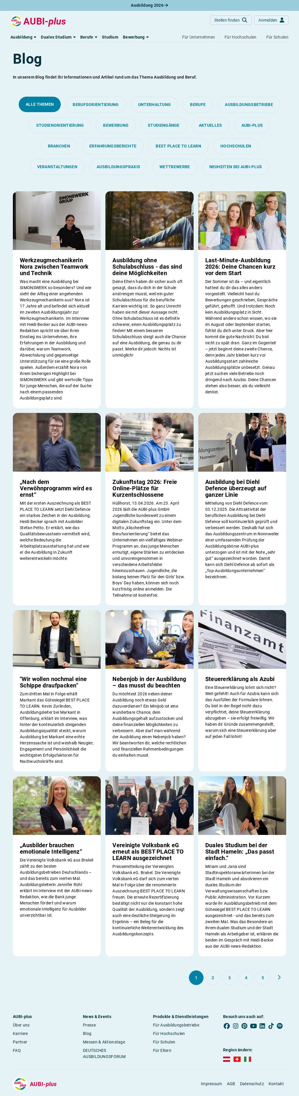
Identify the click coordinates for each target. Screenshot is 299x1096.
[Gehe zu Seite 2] (213, 977)
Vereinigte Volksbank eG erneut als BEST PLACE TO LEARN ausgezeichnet (148, 851)
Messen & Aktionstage (104, 1042)
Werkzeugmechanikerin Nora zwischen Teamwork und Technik (54, 267)
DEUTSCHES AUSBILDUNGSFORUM (104, 1053)
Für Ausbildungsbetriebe (176, 1025)
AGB (231, 1083)
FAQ (17, 1050)
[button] (23, 37)
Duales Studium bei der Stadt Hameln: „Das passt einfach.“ (239, 851)
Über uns (21, 1025)
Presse (89, 1025)
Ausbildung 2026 (149, 5)
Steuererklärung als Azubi (240, 678)
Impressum (211, 1083)
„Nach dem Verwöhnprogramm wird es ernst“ (56, 488)
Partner (20, 1042)
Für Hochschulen (169, 1033)
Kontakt (276, 1083)
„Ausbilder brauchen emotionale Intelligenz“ (51, 848)
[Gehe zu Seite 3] (229, 977)
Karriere (20, 1033)
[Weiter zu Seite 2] (279, 977)
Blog (87, 1033)
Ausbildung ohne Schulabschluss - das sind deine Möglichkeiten (147, 267)
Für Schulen (164, 1042)
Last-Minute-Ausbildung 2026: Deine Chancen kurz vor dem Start (240, 267)
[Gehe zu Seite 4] (246, 977)
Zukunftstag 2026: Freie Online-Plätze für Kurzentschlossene (144, 488)
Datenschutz (252, 1083)
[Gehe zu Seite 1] (196, 977)
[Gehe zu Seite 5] (262, 977)
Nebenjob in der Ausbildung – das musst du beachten (149, 682)
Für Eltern (162, 1050)
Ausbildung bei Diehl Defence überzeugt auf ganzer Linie (235, 488)
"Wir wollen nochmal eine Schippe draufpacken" (53, 682)
